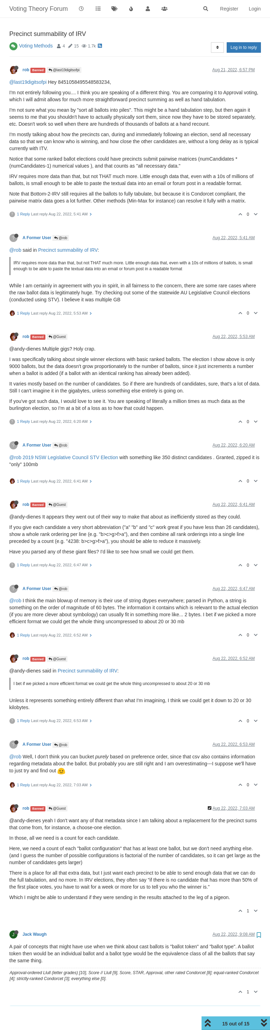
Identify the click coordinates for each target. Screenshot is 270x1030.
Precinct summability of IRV (67, 250)
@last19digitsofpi (64, 70)
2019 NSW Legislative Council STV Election (70, 457)
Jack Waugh (35, 934)
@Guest (57, 337)
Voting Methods (36, 46)
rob (26, 69)
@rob (60, 238)
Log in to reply (244, 47)
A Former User (37, 237)
